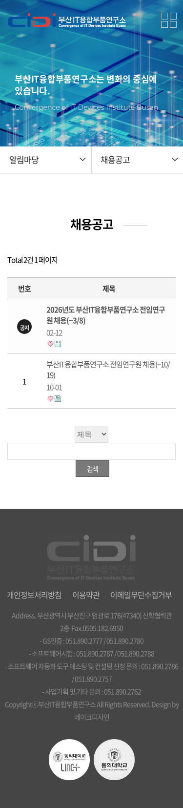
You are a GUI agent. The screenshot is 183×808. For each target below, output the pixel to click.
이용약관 (86, 595)
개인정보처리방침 (34, 595)
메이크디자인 (91, 717)
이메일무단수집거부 (141, 595)
